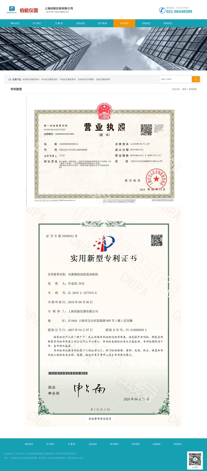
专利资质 (124, 23)
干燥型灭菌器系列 (68, 79)
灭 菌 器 (59, 23)
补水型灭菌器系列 (49, 79)
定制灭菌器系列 (103, 79)
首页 (184, 89)
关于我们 (37, 23)
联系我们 (168, 23)
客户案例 (102, 23)
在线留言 (146, 23)
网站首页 (15, 23)
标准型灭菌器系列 (31, 79)
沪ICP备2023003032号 (65, 453)
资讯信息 (80, 23)
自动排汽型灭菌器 (86, 79)
